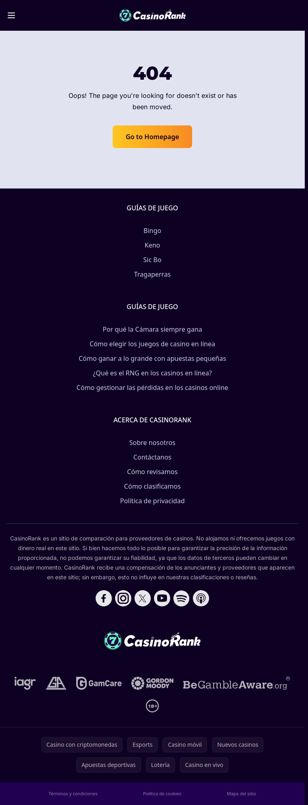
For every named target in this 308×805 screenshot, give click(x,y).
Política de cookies (162, 793)
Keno (152, 245)
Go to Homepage (152, 136)
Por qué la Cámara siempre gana (152, 329)
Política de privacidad (152, 500)
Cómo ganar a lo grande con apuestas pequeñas (152, 358)
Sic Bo (152, 259)
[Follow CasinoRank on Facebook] (104, 598)
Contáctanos (152, 457)
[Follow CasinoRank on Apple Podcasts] (201, 598)
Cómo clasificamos (152, 486)
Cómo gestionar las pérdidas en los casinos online (152, 387)
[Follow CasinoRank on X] (143, 598)
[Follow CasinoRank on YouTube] (162, 598)
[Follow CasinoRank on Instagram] (123, 598)
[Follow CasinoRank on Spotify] (181, 598)
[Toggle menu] (11, 15)
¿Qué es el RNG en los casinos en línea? (152, 373)
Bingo (152, 230)
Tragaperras (152, 274)
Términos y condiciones (73, 793)
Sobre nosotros (152, 442)
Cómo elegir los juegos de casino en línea (152, 343)
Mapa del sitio (241, 793)
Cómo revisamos (152, 471)
